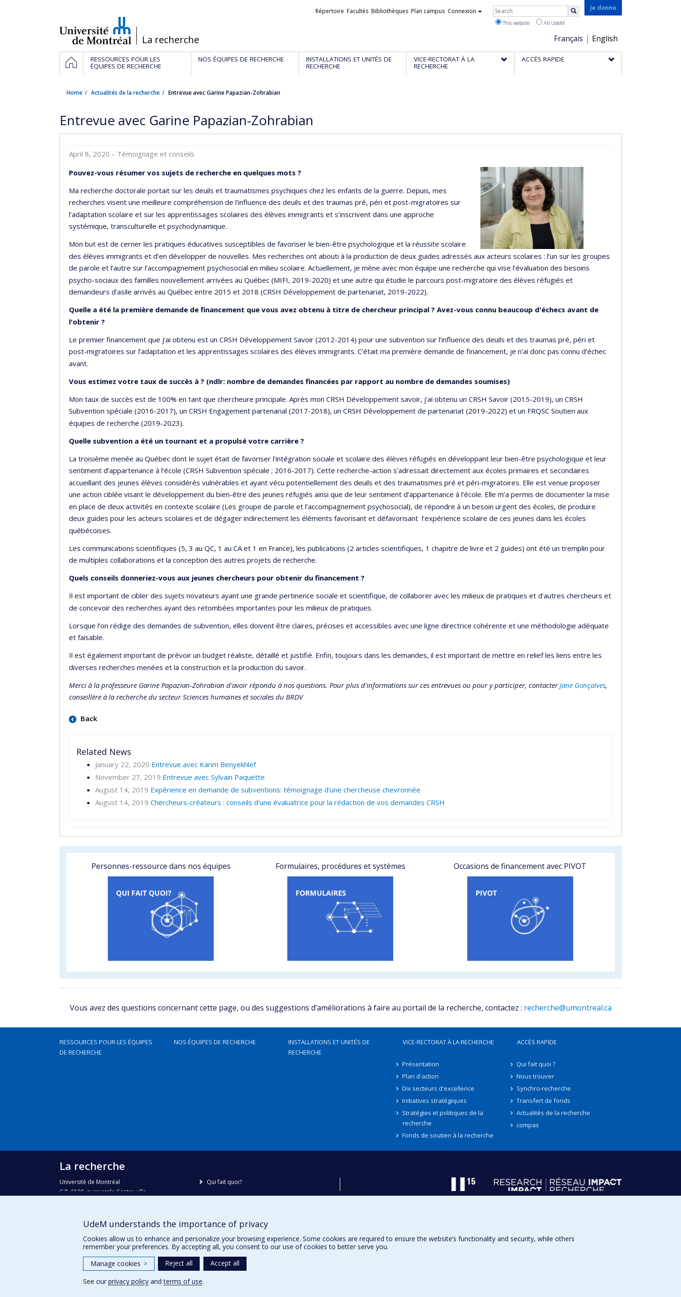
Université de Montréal (95, 30)
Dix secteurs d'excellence (439, 1088)
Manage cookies (118, 1263)
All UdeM (550, 22)
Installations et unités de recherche (329, 1047)
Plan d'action (421, 1076)
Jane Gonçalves (583, 685)
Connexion (465, 11)
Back (88, 718)
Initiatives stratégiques (435, 1100)
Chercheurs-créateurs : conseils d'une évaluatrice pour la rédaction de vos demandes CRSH (297, 802)
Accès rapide (537, 1042)
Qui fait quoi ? (536, 1064)
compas (528, 1125)
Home (74, 93)
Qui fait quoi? (224, 1182)
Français (568, 38)
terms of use (183, 1281)
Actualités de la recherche (125, 93)
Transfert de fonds (544, 1100)
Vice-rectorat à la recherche (448, 1042)
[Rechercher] (573, 11)
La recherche (170, 40)
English (605, 38)
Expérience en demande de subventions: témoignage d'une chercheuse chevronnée (285, 789)
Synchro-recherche (544, 1088)
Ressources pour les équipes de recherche (106, 1047)
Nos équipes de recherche (215, 1042)
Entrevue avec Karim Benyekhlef (203, 764)
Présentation (421, 1064)
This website (512, 22)
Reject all (179, 1263)
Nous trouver (535, 1076)
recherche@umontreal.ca (568, 1008)
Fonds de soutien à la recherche (448, 1135)
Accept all (224, 1263)
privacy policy (128, 1281)
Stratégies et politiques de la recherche (443, 1117)
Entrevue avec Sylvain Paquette (214, 777)
